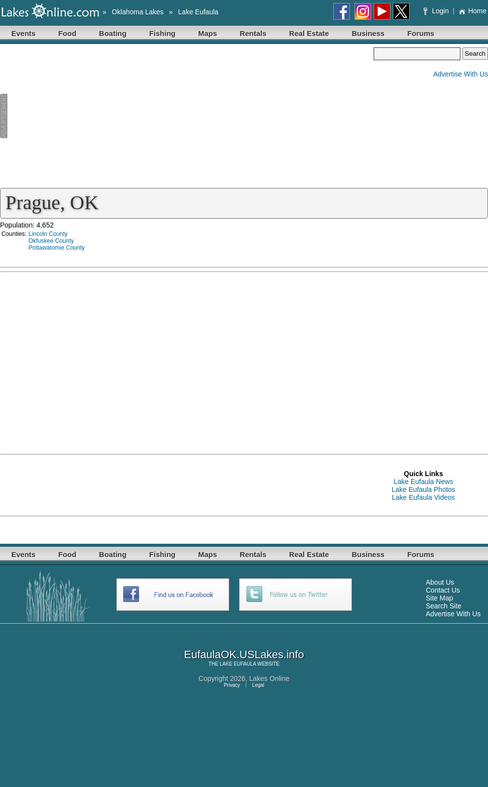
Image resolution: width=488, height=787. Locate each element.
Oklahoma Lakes (138, 12)
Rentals (253, 33)
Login (437, 11)
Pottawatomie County (57, 247)
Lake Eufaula (198, 12)
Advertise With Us (460, 74)
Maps (207, 33)
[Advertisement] (186, 116)
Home (472, 11)
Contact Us (443, 590)
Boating (113, 33)
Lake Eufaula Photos (423, 489)
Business (367, 33)
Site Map (439, 598)
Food (67, 33)
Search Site (443, 606)
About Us (440, 582)
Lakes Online (269, 678)
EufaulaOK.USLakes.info (244, 654)
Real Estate (309, 33)
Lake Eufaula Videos (423, 497)
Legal (258, 685)
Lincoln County (48, 233)
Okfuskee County (51, 240)
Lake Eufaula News (423, 482)
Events (23, 33)
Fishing (162, 33)
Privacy (232, 685)
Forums (420, 33)
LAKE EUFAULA (238, 664)
